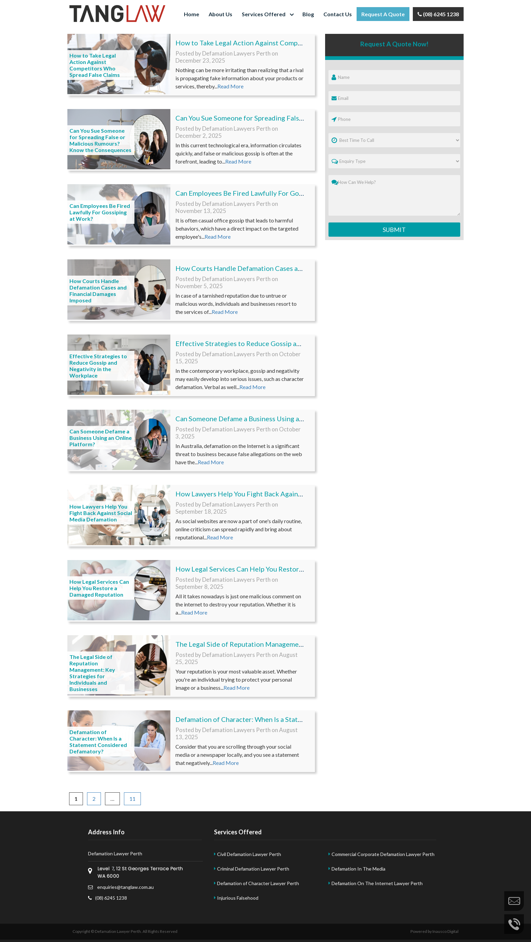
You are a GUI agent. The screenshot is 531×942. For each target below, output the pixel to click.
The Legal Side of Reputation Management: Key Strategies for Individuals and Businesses (92, 673)
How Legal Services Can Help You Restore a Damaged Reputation (99, 588)
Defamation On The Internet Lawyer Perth (377, 883)
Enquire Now (514, 901)
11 (135, 798)
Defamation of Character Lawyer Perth (258, 883)
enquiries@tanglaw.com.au (121, 887)
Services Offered (263, 14)
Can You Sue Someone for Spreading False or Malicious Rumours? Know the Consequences (100, 140)
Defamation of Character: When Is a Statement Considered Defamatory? (98, 741)
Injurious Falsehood (237, 898)
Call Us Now (514, 924)
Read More (230, 86)
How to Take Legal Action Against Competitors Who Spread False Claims (94, 65)
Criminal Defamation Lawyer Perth (253, 869)
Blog (308, 14)
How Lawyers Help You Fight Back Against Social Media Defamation (100, 512)
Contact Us (337, 14)
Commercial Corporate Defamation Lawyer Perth (383, 854)
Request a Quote (383, 14)
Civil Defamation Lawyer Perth (249, 854)
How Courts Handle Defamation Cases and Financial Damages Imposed (98, 290)
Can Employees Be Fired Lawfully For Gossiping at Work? (99, 212)
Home (191, 14)
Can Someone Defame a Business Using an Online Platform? (100, 437)
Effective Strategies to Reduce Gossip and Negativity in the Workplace (98, 366)
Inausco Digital (445, 931)
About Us (220, 14)
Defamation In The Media (358, 869)
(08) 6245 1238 (438, 14)
